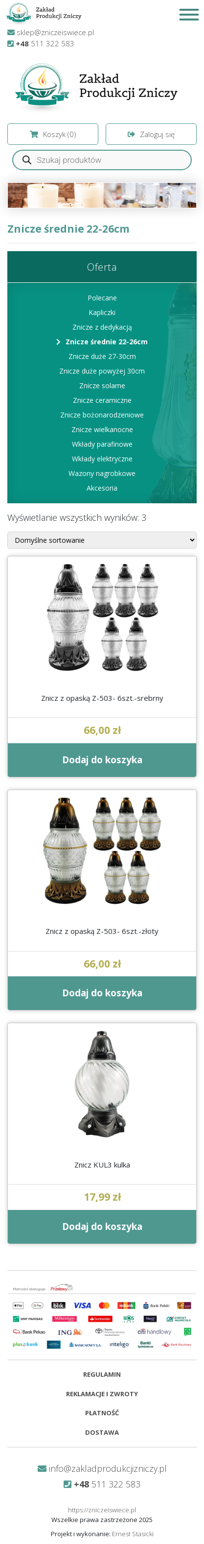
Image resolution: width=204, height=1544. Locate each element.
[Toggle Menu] (189, 14)
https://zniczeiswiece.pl (102, 1509)
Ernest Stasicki (133, 1533)
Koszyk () (53, 134)
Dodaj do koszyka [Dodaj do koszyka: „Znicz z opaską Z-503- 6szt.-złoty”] (102, 993)
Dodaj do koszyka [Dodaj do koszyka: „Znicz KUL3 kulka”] (102, 1226)
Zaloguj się (151, 134)
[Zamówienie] (102, 540)
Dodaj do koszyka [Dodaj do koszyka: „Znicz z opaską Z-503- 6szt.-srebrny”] (102, 759)
